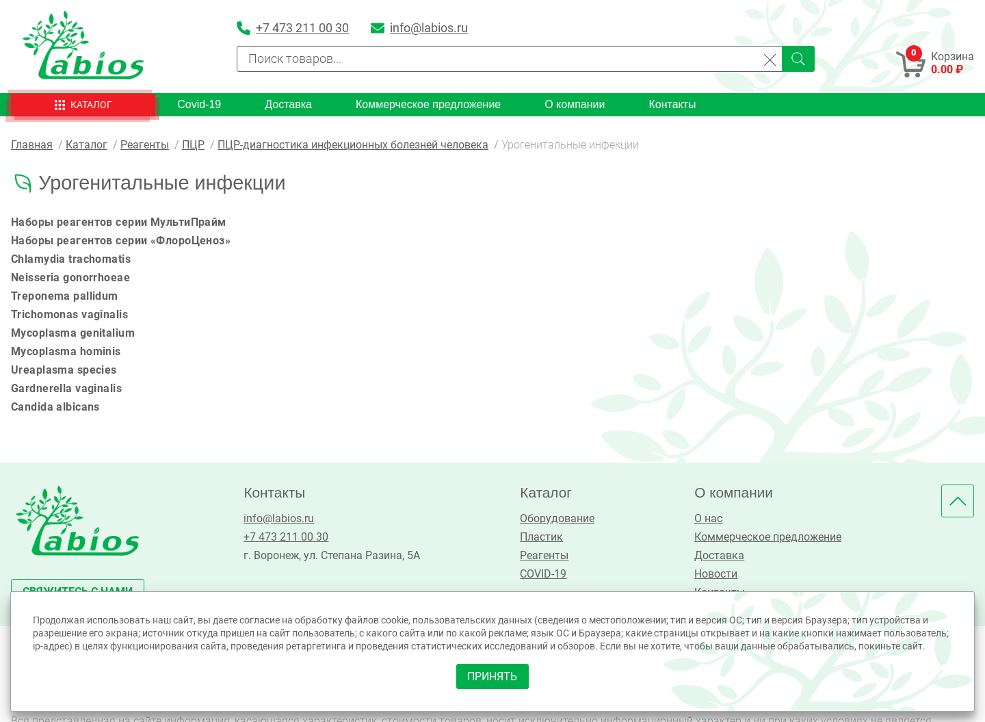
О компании (574, 104)
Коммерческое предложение (428, 104)
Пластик (541, 536)
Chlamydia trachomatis (71, 259)
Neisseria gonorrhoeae (71, 277)
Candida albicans (56, 406)
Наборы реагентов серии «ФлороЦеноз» (122, 240)
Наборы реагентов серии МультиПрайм (119, 222)
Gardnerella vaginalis (67, 388)
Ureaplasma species (64, 369)
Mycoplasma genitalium (73, 332)
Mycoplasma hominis (66, 351)
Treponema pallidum (65, 295)
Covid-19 (199, 104)
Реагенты (544, 555)
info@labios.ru (279, 518)
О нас (708, 518)
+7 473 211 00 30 (286, 536)
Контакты (672, 104)
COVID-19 (543, 573)
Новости (715, 573)
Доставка (288, 104)
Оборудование (557, 518)
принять (493, 675)
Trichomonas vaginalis (70, 314)
